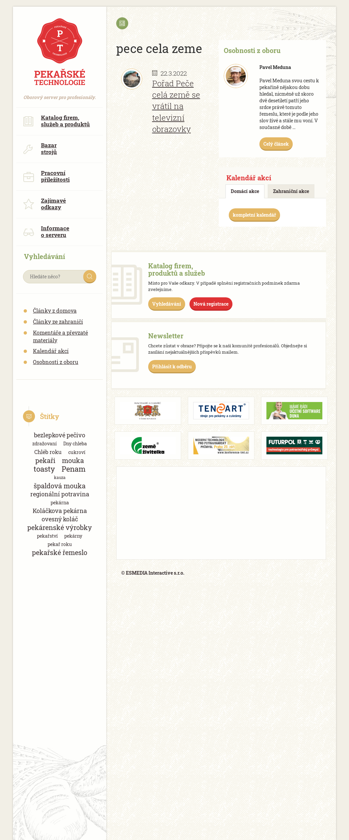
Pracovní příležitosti (46, 176)
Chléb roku (48, 451)
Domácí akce (245, 191)
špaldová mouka (60, 486)
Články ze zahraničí (58, 321)
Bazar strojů (40, 148)
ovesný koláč (60, 519)
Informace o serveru (46, 231)
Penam (74, 469)
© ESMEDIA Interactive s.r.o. (152, 573)
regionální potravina (59, 494)
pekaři (45, 460)
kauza (60, 477)
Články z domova (55, 310)
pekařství (47, 536)
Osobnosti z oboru (55, 361)
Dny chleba (75, 443)
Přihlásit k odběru (172, 366)
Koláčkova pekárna (60, 511)
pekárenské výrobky (59, 527)
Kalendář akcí (51, 350)
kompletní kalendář (254, 215)
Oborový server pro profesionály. (59, 93)
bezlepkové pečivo (59, 435)
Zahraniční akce (291, 191)
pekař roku (60, 544)
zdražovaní (44, 443)
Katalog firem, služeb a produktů (56, 121)
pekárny (73, 536)
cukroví (76, 452)
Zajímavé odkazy (44, 204)
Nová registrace (210, 304)
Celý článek (276, 144)
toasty (44, 469)
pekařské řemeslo (59, 552)
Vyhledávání (166, 304)
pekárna (60, 502)
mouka (73, 460)
